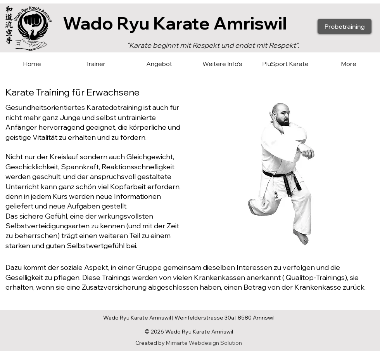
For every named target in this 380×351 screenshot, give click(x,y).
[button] (158, 64)
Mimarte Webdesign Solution (204, 342)
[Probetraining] (344, 26)
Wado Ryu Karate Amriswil (175, 23)
